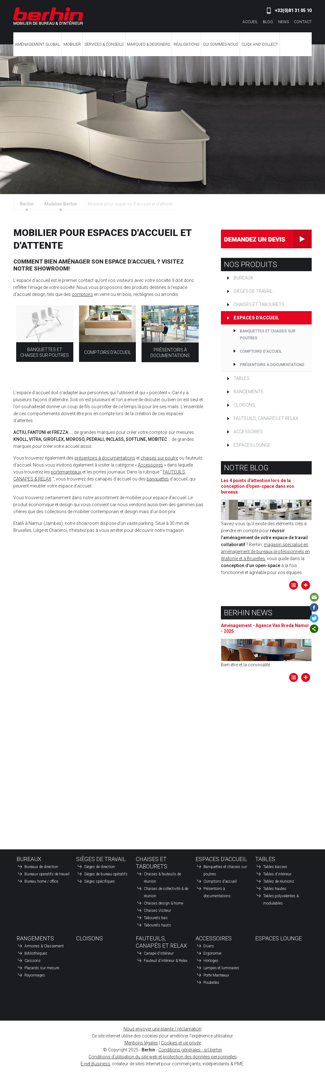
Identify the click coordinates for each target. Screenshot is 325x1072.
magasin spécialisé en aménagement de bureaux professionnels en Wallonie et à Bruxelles (265, 551)
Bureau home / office (41, 881)
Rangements (248, 391)
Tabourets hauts (157, 925)
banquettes (158, 478)
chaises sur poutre (159, 458)
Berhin (27, 203)
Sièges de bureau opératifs (106, 874)
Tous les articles (293, 585)
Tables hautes (274, 888)
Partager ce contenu (314, 628)
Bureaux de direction (41, 867)
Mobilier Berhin (60, 203)
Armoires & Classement (44, 946)
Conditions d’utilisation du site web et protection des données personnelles (163, 1056)
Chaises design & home (163, 903)
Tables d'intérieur (277, 874)
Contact (303, 21)
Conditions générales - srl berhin (190, 1049)
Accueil (250, 21)
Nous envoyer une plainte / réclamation (162, 1028)
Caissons (32, 960)
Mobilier (72, 44)
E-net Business (95, 1063)
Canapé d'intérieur (159, 953)
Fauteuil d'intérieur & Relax (166, 960)
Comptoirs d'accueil (107, 352)
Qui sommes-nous (220, 44)
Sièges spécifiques (99, 881)
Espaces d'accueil (256, 317)
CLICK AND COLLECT (260, 44)
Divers (208, 946)
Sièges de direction (99, 867)
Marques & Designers (148, 44)
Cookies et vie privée (181, 1042)
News (283, 21)
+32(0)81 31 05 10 (293, 10)
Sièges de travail (253, 291)
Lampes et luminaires (221, 968)
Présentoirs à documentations (272, 365)
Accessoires (150, 464)
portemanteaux (66, 471)
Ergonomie (212, 953)
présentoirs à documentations (105, 458)
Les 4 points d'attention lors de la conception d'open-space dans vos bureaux (257, 486)
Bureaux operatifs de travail (47, 874)
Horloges (210, 960)
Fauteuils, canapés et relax (266, 418)
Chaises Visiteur (157, 910)
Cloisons (244, 405)
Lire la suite (305, 585)
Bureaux (243, 277)
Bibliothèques (35, 953)
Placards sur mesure (41, 968)
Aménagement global (37, 44)
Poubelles (211, 982)
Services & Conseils (103, 44)
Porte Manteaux (216, 975)
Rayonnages (34, 975)
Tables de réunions (278, 881)
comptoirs (82, 294)
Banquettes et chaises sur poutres (267, 334)
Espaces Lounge (252, 445)
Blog (268, 21)
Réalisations (186, 44)
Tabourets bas (156, 918)
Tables (241, 378)
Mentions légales (141, 1042)
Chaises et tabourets (259, 304)
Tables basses (275, 867)
